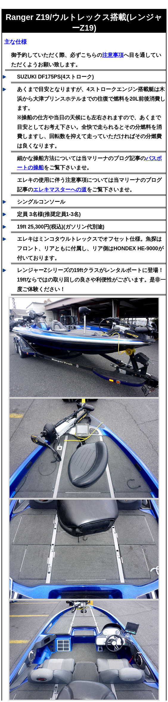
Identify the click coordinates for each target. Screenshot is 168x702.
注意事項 (113, 55)
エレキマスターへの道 (60, 190)
